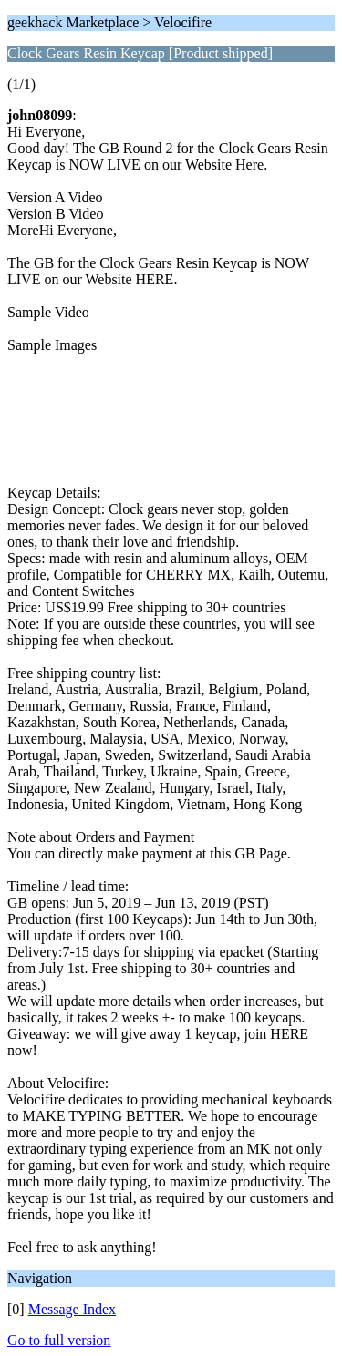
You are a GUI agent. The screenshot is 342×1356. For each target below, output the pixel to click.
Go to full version (58, 1340)
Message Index (72, 1309)
